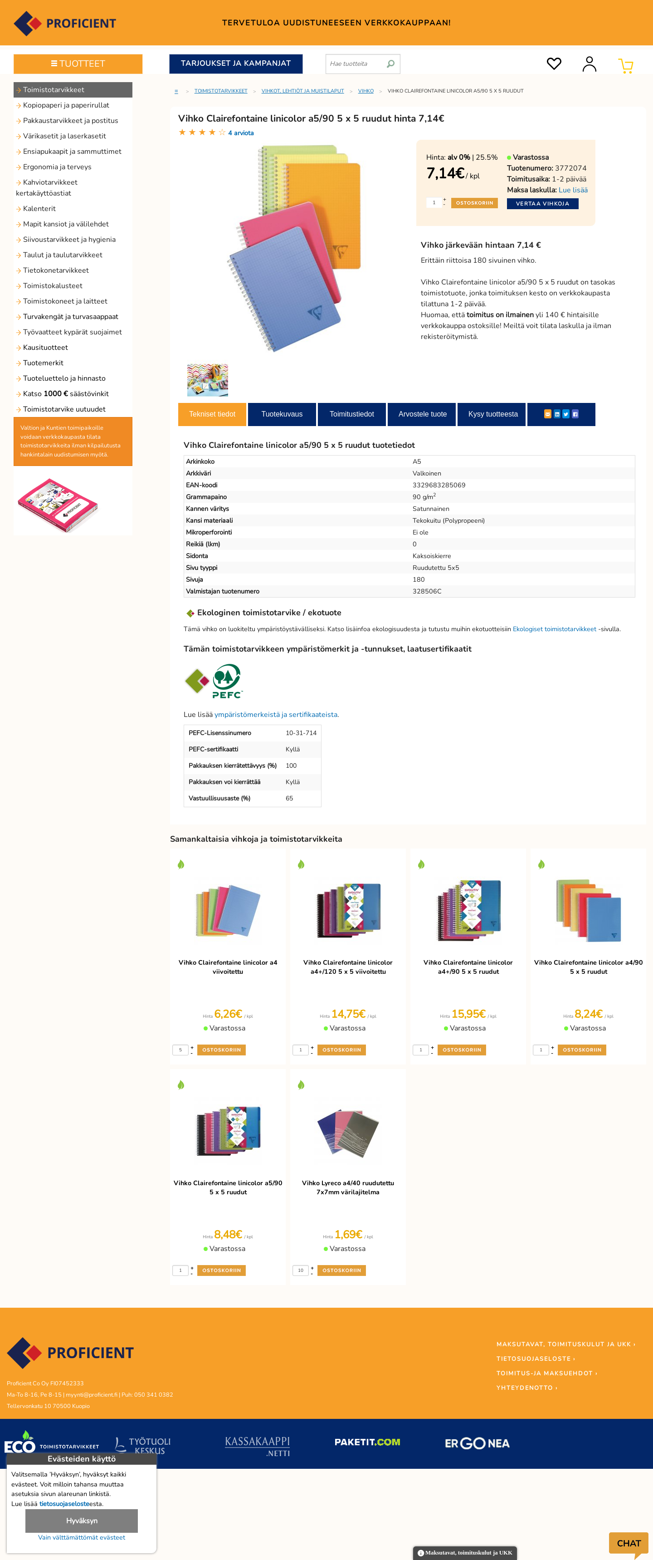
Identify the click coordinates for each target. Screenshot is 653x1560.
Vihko (366, 91)
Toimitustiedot (352, 414)
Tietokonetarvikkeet (52, 270)
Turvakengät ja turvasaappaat (67, 317)
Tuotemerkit (39, 363)
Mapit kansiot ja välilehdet (62, 224)
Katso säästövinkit (62, 394)
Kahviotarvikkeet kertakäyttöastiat (47, 187)
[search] (390, 60)
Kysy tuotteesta (493, 414)
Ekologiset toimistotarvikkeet (554, 628)
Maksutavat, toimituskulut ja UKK (465, 1553)
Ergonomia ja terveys (54, 167)
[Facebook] (575, 413)
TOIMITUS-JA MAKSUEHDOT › (547, 1373)
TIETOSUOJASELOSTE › (536, 1359)
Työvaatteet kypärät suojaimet (69, 332)
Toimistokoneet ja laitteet (61, 301)
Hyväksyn (81, 1521)
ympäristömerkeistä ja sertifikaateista (275, 715)
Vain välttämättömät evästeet (81, 1537)
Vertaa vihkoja (543, 203)
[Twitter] (566, 413)
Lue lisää (573, 190)
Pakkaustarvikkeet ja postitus (67, 121)
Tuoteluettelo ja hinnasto (61, 378)
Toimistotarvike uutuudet (61, 409)
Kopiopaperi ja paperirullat (62, 105)
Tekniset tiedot (212, 414)
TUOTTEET (78, 64)
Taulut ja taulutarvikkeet (59, 255)
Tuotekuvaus (281, 414)
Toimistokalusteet (49, 286)
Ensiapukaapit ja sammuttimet (69, 152)
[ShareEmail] (547, 413)
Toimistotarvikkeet (50, 90)
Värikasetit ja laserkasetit (61, 136)
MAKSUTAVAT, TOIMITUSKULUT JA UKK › (566, 1344)
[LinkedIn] (557, 413)
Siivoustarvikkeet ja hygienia (66, 240)
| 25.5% (473, 157)
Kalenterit (36, 209)
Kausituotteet (42, 348)
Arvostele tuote (423, 414)
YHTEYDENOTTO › (527, 1388)
